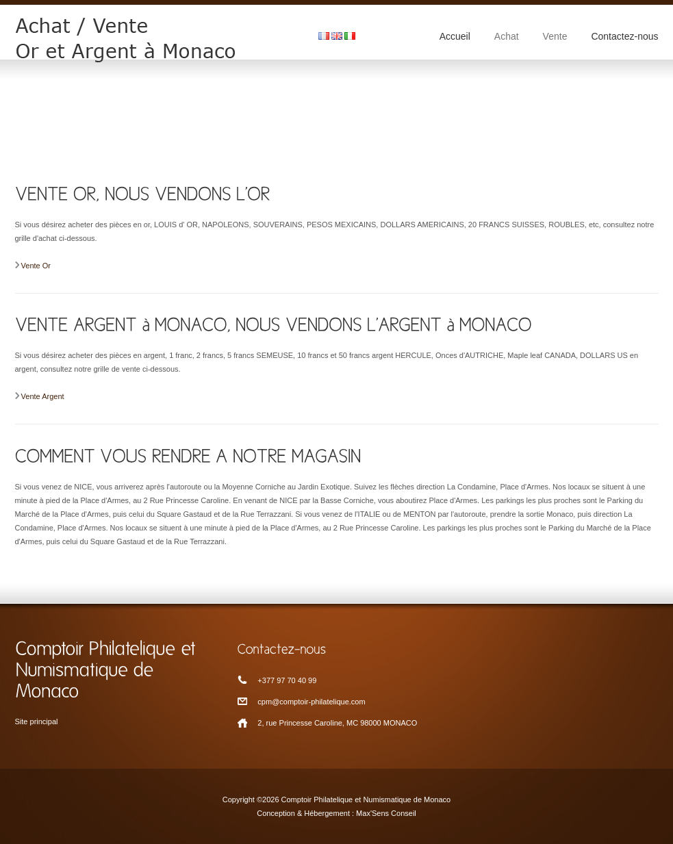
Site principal (36, 721)
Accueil (455, 36)
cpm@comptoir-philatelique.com (311, 702)
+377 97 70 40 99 (286, 680)
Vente (555, 36)
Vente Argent (42, 396)
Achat (506, 36)
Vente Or (36, 265)
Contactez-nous (624, 36)
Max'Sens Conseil (386, 813)
